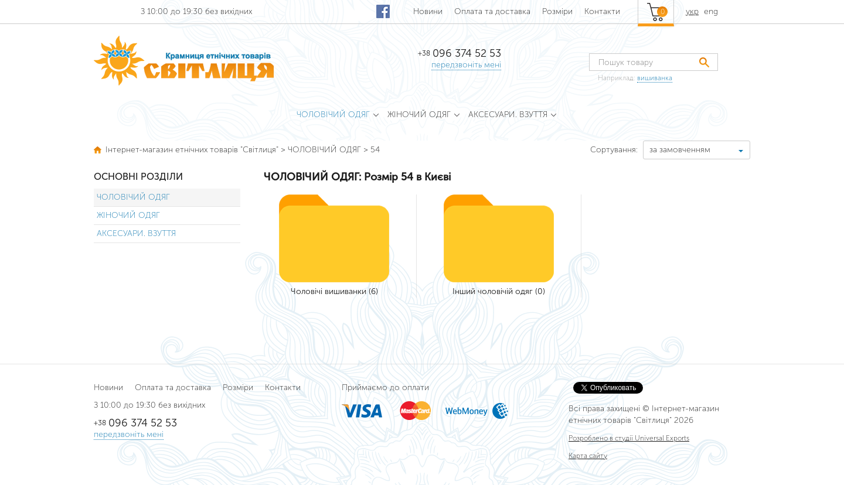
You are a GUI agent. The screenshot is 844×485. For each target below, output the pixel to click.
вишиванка (654, 78)
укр (692, 11)
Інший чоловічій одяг (492, 291)
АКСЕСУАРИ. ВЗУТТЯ (136, 233)
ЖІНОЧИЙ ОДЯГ (128, 215)
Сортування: (614, 150)
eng (711, 11)
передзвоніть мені (466, 65)
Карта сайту (588, 456)
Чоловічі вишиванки (328, 291)
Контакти (602, 11)
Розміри (557, 11)
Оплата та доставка (492, 11)
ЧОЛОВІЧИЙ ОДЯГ (133, 197)
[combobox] (696, 150)
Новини (428, 11)
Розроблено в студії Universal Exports (629, 438)
